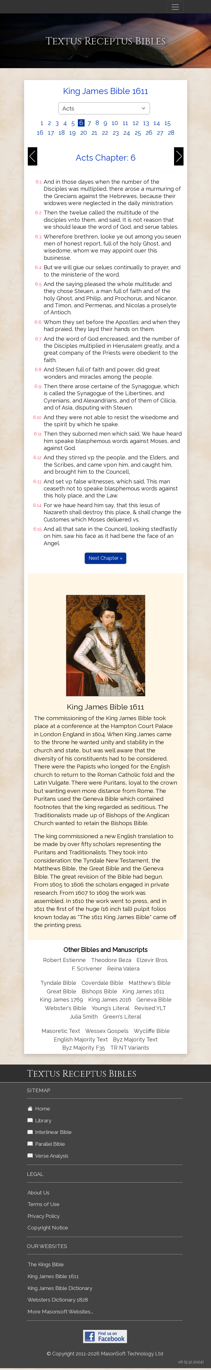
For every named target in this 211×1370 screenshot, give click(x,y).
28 (171, 132)
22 (105, 132)
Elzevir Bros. (152, 960)
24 (127, 132)
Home (38, 1109)
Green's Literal (122, 1016)
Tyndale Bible (58, 983)
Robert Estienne (64, 960)
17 (51, 132)
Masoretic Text (61, 1031)
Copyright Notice (47, 1228)
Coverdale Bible (102, 983)
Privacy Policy (43, 1216)
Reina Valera (123, 968)
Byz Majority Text (135, 1039)
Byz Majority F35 (83, 1047)
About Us (38, 1193)
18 (61, 132)
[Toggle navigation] (175, 7)
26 (149, 132)
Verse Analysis (47, 1156)
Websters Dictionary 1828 (57, 1300)
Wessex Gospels (107, 1031)
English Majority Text (81, 1039)
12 (135, 123)
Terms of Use (43, 1204)
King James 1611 (143, 991)
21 (94, 132)
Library (39, 1120)
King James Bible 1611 (53, 1276)
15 (167, 123)
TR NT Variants (129, 1047)
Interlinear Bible (49, 1132)
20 (84, 132)
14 (157, 123)
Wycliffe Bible (152, 1031)
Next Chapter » (105, 558)
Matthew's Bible (150, 983)
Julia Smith (84, 1016)
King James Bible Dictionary (59, 1288)
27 (160, 132)
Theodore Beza (111, 960)
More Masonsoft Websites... (60, 1312)
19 (72, 132)
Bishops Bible (99, 991)
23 (115, 132)
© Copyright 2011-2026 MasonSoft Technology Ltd (105, 1354)
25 (138, 132)
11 (125, 123)
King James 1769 (61, 999)
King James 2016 (109, 999)
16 (40, 132)
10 (115, 123)
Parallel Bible (46, 1144)
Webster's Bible (65, 1008)
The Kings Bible (45, 1264)
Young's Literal (111, 1008)
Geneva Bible (154, 999)
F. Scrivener (87, 968)
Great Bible (61, 991)
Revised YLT (150, 1008)
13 (146, 123)
